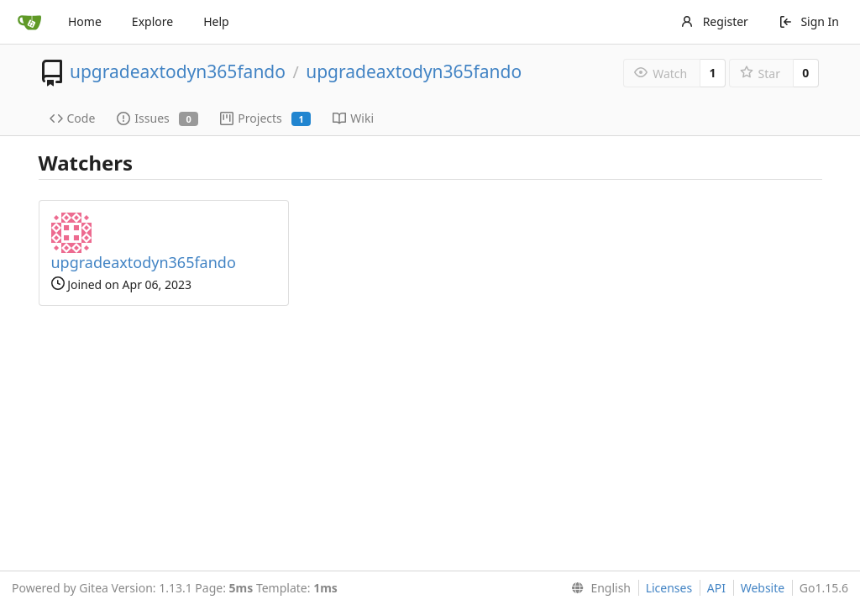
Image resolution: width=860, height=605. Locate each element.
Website (763, 588)
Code (73, 118)
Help (216, 21)
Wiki (353, 118)
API (716, 588)
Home (85, 21)
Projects (265, 118)
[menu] (597, 588)
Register (714, 21)
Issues (157, 118)
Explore (152, 21)
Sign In (809, 21)
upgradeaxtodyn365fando (178, 71)
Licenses (669, 588)
